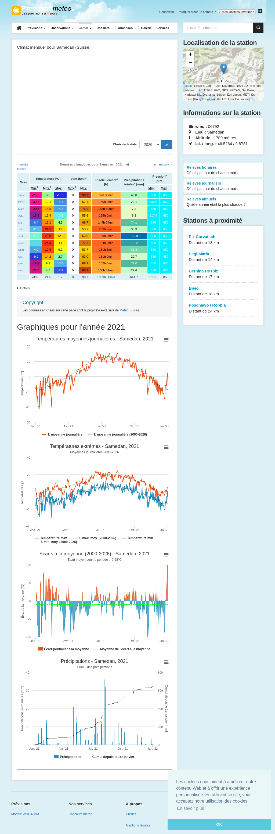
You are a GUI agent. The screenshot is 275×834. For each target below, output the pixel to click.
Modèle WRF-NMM (25, 814)
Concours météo (80, 814)
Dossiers (104, 28)
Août (21, 243)
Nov (20, 263)
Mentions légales (138, 825)
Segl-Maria (223, 257)
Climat (85, 28)
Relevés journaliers (223, 186)
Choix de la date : (126, 144)
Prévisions (36, 28)
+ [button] (190, 55)
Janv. (21, 195)
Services (162, 28)
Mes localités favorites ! (236, 11)
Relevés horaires (223, 170)
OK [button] (219, 824)
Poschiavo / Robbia (223, 308)
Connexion (166, 11)
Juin (20, 229)
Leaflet (188, 85)
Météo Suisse (129, 310)
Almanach (127, 28)
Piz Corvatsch (223, 239)
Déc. (21, 270)
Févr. (21, 201)
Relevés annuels (223, 202)
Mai (20, 222)
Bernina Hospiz (223, 274)
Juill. (21, 236)
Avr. (20, 215)
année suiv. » (163, 164)
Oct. (20, 256)
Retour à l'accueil (42, 10)
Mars (21, 208)
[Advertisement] (94, 97)
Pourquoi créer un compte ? (197, 11)
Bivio (223, 291)
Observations (62, 28)
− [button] (190, 63)
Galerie (146, 28)
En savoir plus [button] (190, 808)
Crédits (131, 814)
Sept (21, 249)
